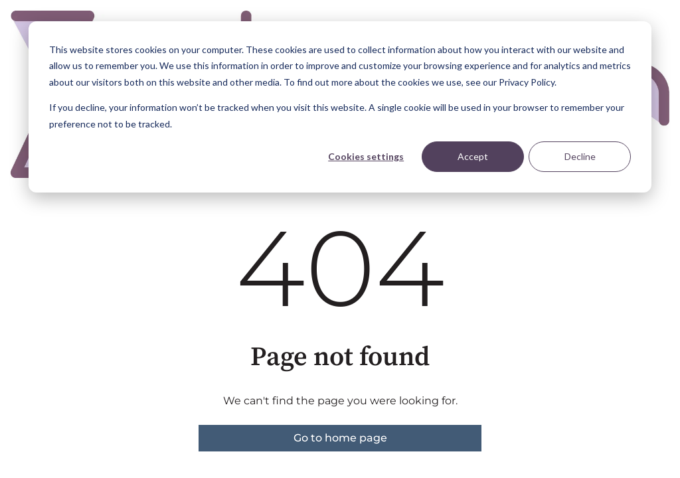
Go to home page (340, 438)
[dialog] (340, 107)
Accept (473, 156)
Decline (580, 156)
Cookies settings (366, 156)
